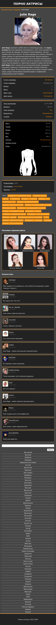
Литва (28, 541)
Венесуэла (28, 490)
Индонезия (28, 510)
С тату (46, 217)
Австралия (28, 452)
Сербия (28, 571)
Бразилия (28, 485)
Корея (28, 533)
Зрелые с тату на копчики (12, 223)
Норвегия (28, 554)
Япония (28, 612)
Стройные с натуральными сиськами (31, 208)
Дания (28, 500)
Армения (28, 470)
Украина (28, 584)
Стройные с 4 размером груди (19, 196)
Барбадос (28, 475)
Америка (17, 9)
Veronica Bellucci (15, 268)
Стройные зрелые (39, 196)
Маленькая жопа (9, 208)
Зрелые (5, 199)
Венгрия (28, 488)
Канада (28, 526)
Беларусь (28, 478)
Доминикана (28, 503)
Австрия (28, 455)
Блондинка (48, 96)
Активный (48, 80)
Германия (28, 495)
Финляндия (28, 589)
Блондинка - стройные (33, 220)
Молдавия (28, 546)
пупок (13, 190)
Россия (28, 566)
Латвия (28, 538)
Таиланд (28, 579)
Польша (28, 559)
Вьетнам (28, 493)
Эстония (28, 604)
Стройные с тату (9, 202)
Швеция (28, 602)
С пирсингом (15, 199)
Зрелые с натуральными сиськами (38, 205)
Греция (28, 498)
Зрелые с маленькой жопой (27, 202)
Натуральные (45, 140)
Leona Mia (40, 268)
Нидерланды (28, 548)
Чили (28, 597)
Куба (28, 536)
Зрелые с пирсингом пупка (13, 205)
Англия (28, 465)
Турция (28, 581)
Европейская (47, 113)
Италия (28, 521)
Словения (28, 576)
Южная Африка (28, 607)
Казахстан (28, 523)
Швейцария (28, 599)
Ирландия (28, 513)
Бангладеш (28, 472)
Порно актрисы (27, 4)
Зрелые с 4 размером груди (13, 211)
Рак (51, 110)
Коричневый (47, 93)
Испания (28, 518)
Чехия (28, 594)
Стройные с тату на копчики (38, 214)
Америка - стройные (29, 199)
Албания (28, 457)
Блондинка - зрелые (33, 211)
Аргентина (28, 467)
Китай (28, 528)
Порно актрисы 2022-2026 (28, 619)
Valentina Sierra (28, 251)
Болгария (28, 483)
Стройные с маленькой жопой (14, 214)
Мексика (28, 543)
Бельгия (28, 480)
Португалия (28, 561)
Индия (28, 508)
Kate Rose (11, 251)
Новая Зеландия (28, 551)
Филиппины (28, 586)
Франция (28, 592)
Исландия (28, 516)
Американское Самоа (28, 462)
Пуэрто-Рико (28, 564)
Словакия (28, 574)
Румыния (28, 569)
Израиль (28, 505)
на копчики (18, 186)
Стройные (47, 220)
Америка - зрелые (9, 217)
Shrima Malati (45, 251)
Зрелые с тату (44, 199)
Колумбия (28, 531)
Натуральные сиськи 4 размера (30, 217)
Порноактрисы (6, 9)
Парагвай (28, 556)
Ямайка (28, 609)
